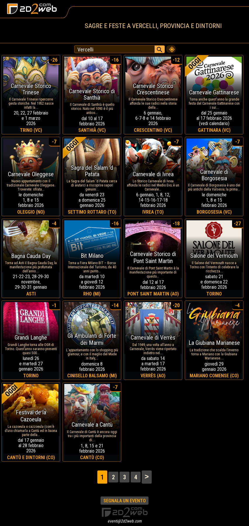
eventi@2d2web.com (125, 521)
